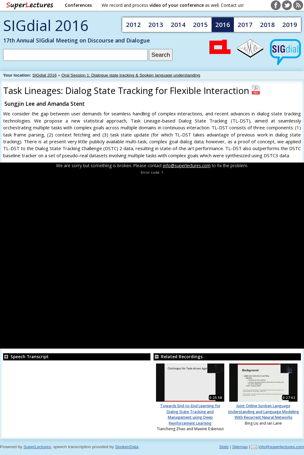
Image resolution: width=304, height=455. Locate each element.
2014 (178, 24)
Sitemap (240, 446)
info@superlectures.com (187, 165)
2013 (155, 24)
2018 (267, 24)
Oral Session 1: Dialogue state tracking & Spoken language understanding (130, 75)
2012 (133, 24)
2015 (200, 24)
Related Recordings (178, 356)
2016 (222, 24)
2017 (245, 24)
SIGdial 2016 (45, 25)
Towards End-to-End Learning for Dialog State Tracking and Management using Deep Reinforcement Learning (190, 414)
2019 (289, 24)
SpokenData (126, 446)
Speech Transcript (26, 356)
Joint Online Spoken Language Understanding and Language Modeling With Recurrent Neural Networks (263, 411)
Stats (224, 446)
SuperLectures (37, 446)
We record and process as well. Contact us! (173, 5)
